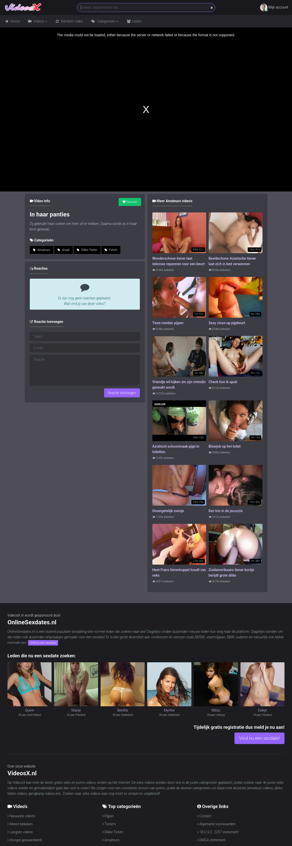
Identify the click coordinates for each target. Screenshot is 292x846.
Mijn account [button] (274, 7)
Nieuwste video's (21, 816)
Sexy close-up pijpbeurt (227, 323)
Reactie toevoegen (122, 393)
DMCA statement (211, 840)
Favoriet (130, 202)
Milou (216, 710)
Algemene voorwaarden (216, 824)
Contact (204, 816)
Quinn (29, 710)
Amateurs (41, 250)
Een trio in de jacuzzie (226, 511)
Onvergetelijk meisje (168, 511)
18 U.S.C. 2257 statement (217, 832)
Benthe (122, 710)
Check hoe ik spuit (223, 382)
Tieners (109, 824)
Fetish (111, 250)
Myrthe (169, 710)
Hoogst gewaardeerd (25, 840)
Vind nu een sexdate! (43, 643)
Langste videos (20, 832)
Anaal (64, 250)
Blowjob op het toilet (225, 446)
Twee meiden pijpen (168, 323)
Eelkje (262, 710)
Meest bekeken (20, 824)
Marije (76, 710)
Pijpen (108, 816)
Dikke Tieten (87, 250)
